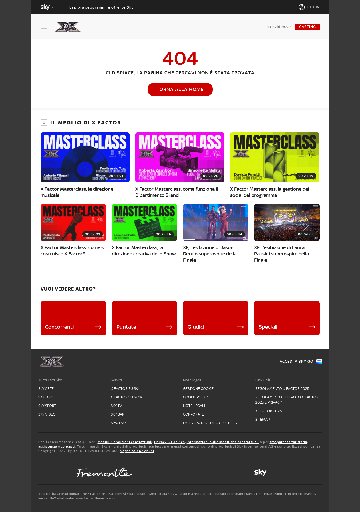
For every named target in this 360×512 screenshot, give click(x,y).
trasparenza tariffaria (288, 442)
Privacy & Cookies (169, 442)
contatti (68, 446)
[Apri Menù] (47, 27)
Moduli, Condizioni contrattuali (125, 442)
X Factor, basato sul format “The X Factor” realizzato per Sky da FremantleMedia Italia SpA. (106, 494)
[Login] (309, 7)
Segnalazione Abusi (137, 451)
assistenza (47, 446)
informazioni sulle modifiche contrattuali (223, 442)
